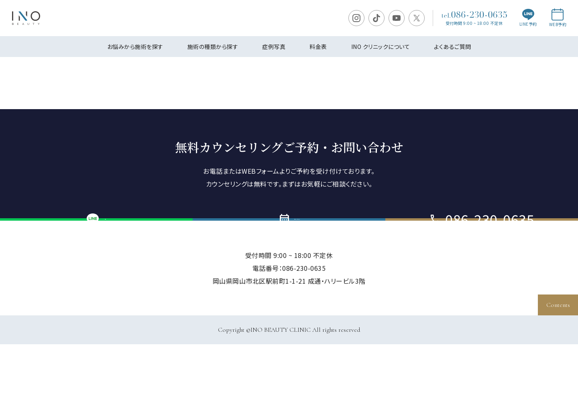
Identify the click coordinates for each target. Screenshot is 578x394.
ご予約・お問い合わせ (289, 244)
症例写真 (273, 47)
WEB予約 (558, 17)
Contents (558, 305)
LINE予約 (528, 18)
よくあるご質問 (452, 47)
